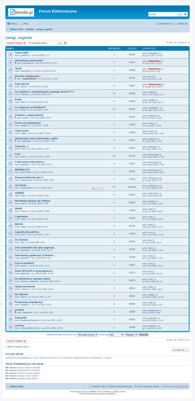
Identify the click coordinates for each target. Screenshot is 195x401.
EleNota (30, 29)
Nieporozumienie (25, 286)
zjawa (23, 133)
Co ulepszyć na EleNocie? (30, 107)
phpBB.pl (112, 394)
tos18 (150, 76)
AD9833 (19, 193)
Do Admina (21, 239)
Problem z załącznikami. (29, 115)
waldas (151, 92)
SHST (23, 149)
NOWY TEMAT (15, 43)
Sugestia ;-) (22, 146)
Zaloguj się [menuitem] (183, 23)
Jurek (25, 117)
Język (18, 68)
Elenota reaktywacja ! (27, 76)
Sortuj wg (111, 334)
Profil (18, 99)
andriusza (152, 115)
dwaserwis (27, 312)
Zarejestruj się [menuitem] (166, 23)
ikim (23, 242)
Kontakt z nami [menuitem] (99, 386)
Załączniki (21, 317)
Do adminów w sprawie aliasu (32, 278)
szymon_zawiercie (29, 281)
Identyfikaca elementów (29, 60)
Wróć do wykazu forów (18, 347)
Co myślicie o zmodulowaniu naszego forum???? (44, 91)
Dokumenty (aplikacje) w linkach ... (35, 255)
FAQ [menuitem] (26, 23)
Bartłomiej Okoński (29, 320)
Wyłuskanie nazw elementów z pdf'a (36, 138)
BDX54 (19, 224)
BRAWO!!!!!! (22, 169)
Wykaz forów (16, 29)
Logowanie (21, 216)
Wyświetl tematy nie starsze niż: (72, 334)
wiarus (24, 297)
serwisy (19, 325)
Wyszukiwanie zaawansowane (185, 14)
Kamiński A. (28, 63)
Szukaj (180, 14)
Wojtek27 (25, 305)
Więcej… (15, 23)
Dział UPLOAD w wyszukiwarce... (34, 270)
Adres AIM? (22, 52)
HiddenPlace (154, 61)
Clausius (25, 94)
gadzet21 (25, 55)
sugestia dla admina (27, 232)
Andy (23, 110)
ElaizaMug (153, 53)
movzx (151, 123)
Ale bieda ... (22, 185)
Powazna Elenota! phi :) (29, 177)
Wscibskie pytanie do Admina (32, 200)
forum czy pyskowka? (28, 122)
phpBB (92, 392)
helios (23, 195)
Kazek (24, 266)
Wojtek (151, 295)
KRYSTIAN (26, 172)
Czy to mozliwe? (24, 263)
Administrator (29, 79)
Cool (17, 154)
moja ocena (22, 130)
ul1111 (24, 156)
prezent (19, 309)
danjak (24, 125)
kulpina (151, 201)
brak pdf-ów (22, 83)
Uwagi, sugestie (44, 29)
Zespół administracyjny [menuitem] (121, 386)
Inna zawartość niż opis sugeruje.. (35, 247)
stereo (24, 86)
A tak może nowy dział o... (30, 161)
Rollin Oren (153, 193)
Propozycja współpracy (29, 302)
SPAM (18, 208)
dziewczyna (153, 154)
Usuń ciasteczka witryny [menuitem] (148, 386)
